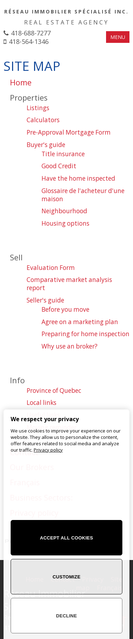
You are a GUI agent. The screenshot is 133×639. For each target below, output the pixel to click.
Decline (66, 615)
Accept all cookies (66, 538)
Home (21, 82)
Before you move (65, 309)
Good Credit (58, 166)
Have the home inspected (78, 178)
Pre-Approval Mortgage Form (69, 132)
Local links (41, 402)
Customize (66, 576)
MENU (117, 37)
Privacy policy (48, 450)
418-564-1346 (29, 41)
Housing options (65, 223)
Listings (38, 108)
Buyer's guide (46, 145)
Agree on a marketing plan (79, 322)
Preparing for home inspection (85, 334)
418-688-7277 (31, 33)
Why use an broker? (69, 346)
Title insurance (63, 154)
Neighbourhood (64, 211)
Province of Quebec (54, 390)
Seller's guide (45, 300)
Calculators (43, 120)
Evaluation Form (51, 268)
